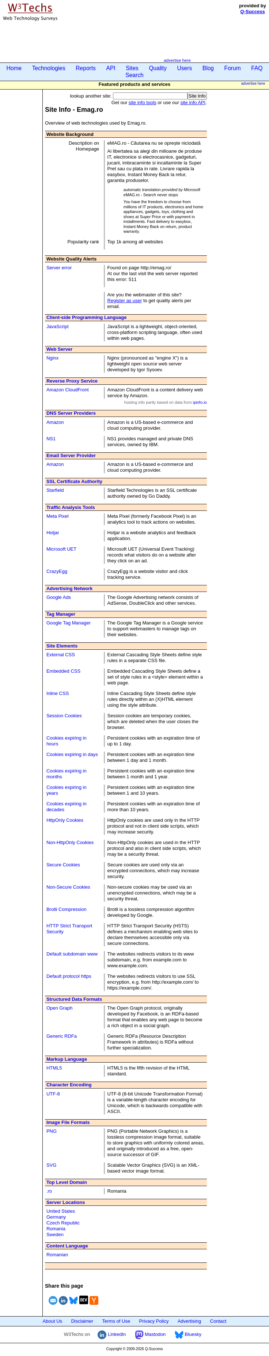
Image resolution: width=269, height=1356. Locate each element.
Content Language (67, 1246)
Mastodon (150, 1334)
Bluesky (188, 1334)
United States (60, 1211)
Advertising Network (69, 588)
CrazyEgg (56, 571)
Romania (55, 1228)
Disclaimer (82, 1321)
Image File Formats (68, 1122)
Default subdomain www (72, 954)
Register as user (124, 300)
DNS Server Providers (71, 413)
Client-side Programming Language (86, 317)
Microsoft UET (61, 549)
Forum (232, 68)
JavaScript (57, 326)
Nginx (52, 358)
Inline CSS (57, 693)
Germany (56, 1217)
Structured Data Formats (74, 999)
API (110, 68)
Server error (59, 267)
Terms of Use (116, 1321)
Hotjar (52, 532)
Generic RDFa (61, 1036)
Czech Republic (63, 1223)
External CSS (60, 654)
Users (184, 68)
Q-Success (252, 11)
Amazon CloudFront (67, 389)
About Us (52, 1321)
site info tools (142, 102)
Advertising (189, 1321)
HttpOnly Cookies (64, 820)
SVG (51, 1165)
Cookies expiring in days (72, 754)
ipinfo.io (200, 402)
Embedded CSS (63, 671)
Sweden (55, 1234)
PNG (51, 1131)
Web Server (59, 349)
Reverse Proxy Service (72, 381)
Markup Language (66, 1059)
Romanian (57, 1254)
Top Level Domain (66, 1182)
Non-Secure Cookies (68, 887)
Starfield (55, 490)
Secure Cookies (63, 864)
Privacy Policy (154, 1321)
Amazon (55, 422)
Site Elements (61, 646)
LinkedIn (112, 1334)
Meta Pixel (57, 516)
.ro (49, 1191)
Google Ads (58, 597)
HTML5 (54, 1068)
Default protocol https (68, 976)
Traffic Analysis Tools (70, 507)
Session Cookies (64, 715)
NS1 (51, 438)
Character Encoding (69, 1084)
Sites (132, 68)
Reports (86, 68)
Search (134, 75)
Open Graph (59, 1008)
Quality (158, 68)
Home (14, 68)
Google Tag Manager (68, 623)
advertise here (177, 60)
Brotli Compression (66, 909)
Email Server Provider (71, 455)
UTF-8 (53, 1094)
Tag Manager (60, 614)
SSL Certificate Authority (74, 481)
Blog (208, 68)
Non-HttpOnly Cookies (70, 842)
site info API (192, 102)
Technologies (48, 68)
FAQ (256, 68)
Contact (218, 1321)
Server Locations (65, 1202)
